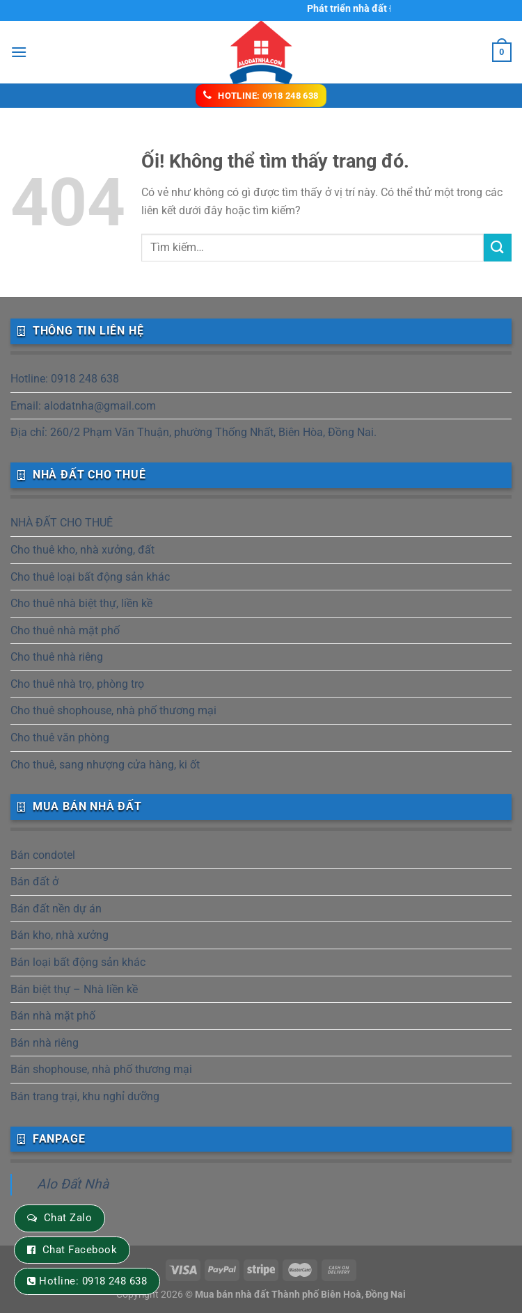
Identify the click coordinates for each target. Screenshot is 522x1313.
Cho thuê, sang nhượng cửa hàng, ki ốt (105, 764)
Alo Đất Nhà (73, 1184)
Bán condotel (42, 855)
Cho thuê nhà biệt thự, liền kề (81, 603)
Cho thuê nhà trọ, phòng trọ (77, 684)
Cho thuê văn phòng (59, 737)
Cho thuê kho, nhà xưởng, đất (82, 549)
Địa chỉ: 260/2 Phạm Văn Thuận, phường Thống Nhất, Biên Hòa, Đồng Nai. (193, 432)
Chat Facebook (79, 1249)
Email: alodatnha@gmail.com (83, 405)
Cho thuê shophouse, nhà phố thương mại (113, 710)
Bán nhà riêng (44, 1042)
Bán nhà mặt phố (52, 1015)
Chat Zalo (68, 1217)
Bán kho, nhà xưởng (59, 935)
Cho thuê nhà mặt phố (65, 630)
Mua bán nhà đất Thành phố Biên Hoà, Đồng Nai (300, 1294)
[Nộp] (498, 247)
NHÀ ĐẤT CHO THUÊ (61, 522)
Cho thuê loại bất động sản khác (90, 576)
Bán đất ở (34, 881)
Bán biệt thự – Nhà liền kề (74, 989)
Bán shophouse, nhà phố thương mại (101, 1069)
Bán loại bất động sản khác (77, 962)
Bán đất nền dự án (56, 908)
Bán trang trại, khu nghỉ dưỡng (84, 1096)
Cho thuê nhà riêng (56, 656)
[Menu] (18, 52)
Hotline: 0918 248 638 (64, 378)
